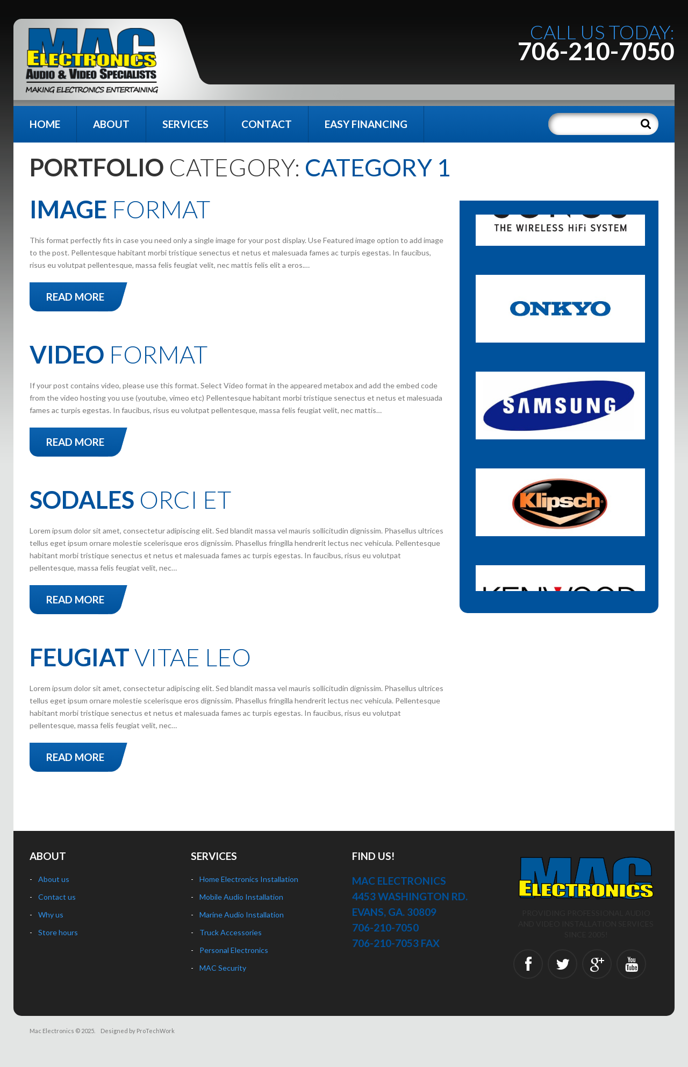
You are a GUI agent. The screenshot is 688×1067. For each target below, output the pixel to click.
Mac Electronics (52, 1030)
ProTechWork (156, 1030)
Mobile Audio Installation (241, 896)
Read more (75, 296)
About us (53, 879)
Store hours (58, 932)
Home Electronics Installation (248, 879)
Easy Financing (366, 124)
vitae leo (140, 657)
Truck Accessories (230, 932)
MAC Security (222, 967)
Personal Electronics (233, 950)
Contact (266, 124)
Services (185, 124)
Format (120, 209)
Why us (50, 914)
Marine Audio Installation (241, 914)
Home (45, 124)
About (111, 124)
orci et (130, 499)
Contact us (57, 896)
